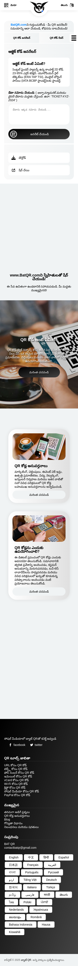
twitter (35, 745)
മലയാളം (15, 917)
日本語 (13, 865)
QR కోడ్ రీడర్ (56, 37)
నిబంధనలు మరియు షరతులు (21, 827)
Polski (27, 902)
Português (31, 872)
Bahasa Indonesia (20, 924)
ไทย (11, 902)
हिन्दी (46, 857)
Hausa (46, 924)
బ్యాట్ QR (26, 960)
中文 (31, 857)
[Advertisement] (39, 226)
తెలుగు (67, 5)
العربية (52, 865)
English (14, 857)
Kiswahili (14, 932)
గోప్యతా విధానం (13, 823)
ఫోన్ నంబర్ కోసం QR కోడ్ (19, 772)
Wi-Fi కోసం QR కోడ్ (16, 783)
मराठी (47, 894)
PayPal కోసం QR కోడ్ (17, 795)
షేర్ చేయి (20, 170)
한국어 (13, 887)
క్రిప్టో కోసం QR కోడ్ (14, 787)
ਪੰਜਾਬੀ (44, 902)
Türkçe (50, 887)
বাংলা (12, 872)
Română (36, 917)
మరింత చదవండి (39, 372)
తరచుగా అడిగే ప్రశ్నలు (17, 812)
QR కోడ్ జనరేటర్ (21, 37)
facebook (16, 745)
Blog (7, 819)
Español (63, 857)
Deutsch (51, 879)
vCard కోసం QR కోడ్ (16, 780)
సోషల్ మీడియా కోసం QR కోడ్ (21, 791)
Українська (40, 909)
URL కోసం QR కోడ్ (15, 765)
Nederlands (16, 909)
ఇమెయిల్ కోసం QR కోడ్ (18, 776)
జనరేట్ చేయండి (29, 134)
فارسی (30, 894)
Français (32, 865)
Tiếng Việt (30, 879)
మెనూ (10, 5)
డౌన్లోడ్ (18, 158)
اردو (11, 879)
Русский (53, 872)
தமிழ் (12, 894)
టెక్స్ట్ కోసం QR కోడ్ (15, 769)
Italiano (32, 887)
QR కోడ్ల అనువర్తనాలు (17, 815)
